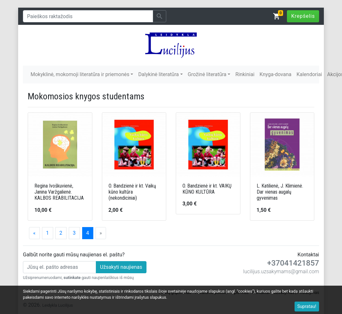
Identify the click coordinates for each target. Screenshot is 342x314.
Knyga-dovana (275, 74)
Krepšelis (303, 16)
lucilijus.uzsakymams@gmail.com (281, 271)
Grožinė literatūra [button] (207, 74)
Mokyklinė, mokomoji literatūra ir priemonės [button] (80, 74)
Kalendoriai (309, 74)
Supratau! (307, 306)
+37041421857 (293, 263)
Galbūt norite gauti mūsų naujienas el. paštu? (74, 255)
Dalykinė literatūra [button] (158, 74)
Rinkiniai (244, 74)
